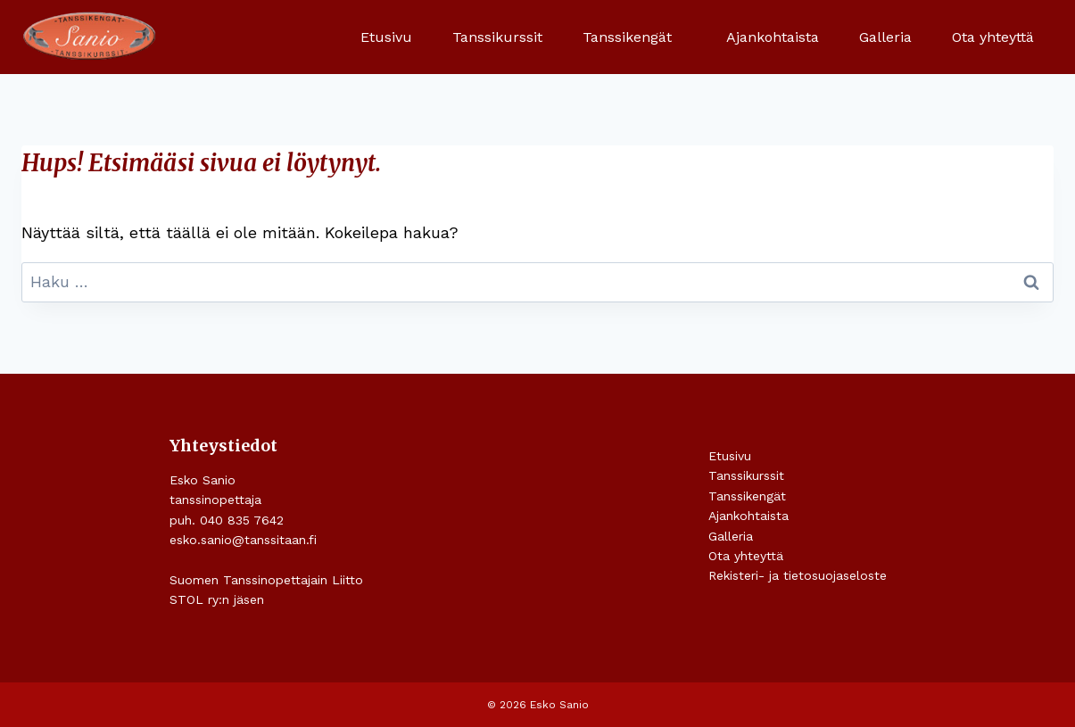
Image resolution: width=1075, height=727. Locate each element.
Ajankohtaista (772, 37)
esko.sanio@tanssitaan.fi (243, 540)
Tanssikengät (747, 496)
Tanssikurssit (497, 37)
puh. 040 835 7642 (227, 520)
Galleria (885, 37)
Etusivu (386, 37)
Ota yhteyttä (993, 37)
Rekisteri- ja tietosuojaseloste (797, 575)
